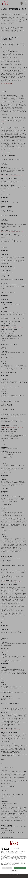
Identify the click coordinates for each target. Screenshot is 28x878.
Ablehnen (14, 870)
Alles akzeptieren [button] (19, 867)
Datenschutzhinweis (16, 874)
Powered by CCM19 (14, 876)
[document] (14, 857)
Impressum (10, 874)
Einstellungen (7, 867)
